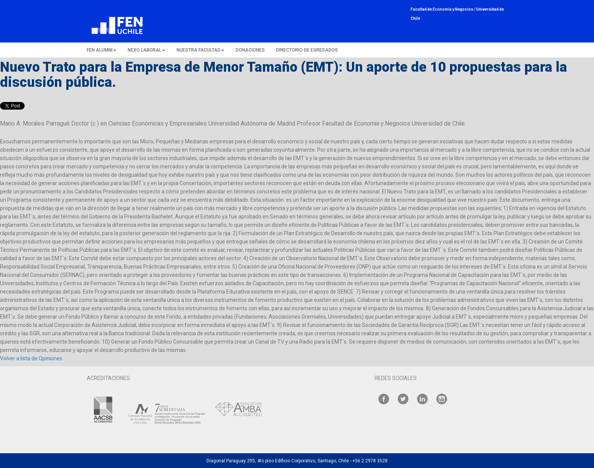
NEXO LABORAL (146, 50)
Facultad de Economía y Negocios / (443, 9)
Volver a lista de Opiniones (31, 358)
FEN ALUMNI (101, 50)
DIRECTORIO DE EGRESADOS (307, 50)
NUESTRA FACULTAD (200, 50)
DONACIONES (250, 50)
